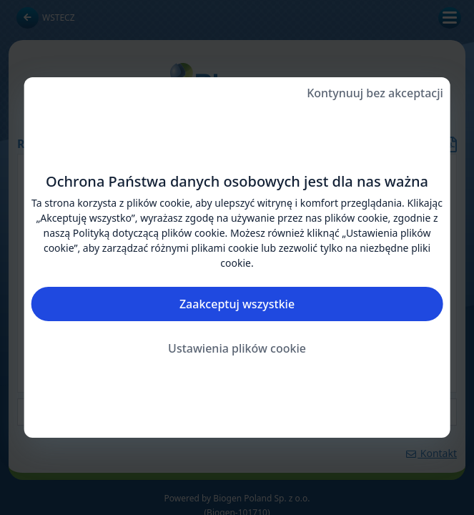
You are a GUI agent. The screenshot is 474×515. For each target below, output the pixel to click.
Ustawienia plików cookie (237, 348)
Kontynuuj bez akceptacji (375, 93)
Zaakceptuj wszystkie (237, 304)
